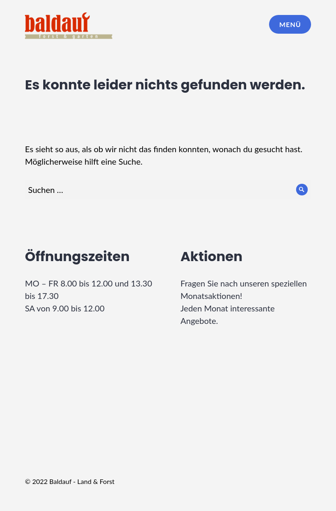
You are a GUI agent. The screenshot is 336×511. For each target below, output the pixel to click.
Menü (290, 24)
